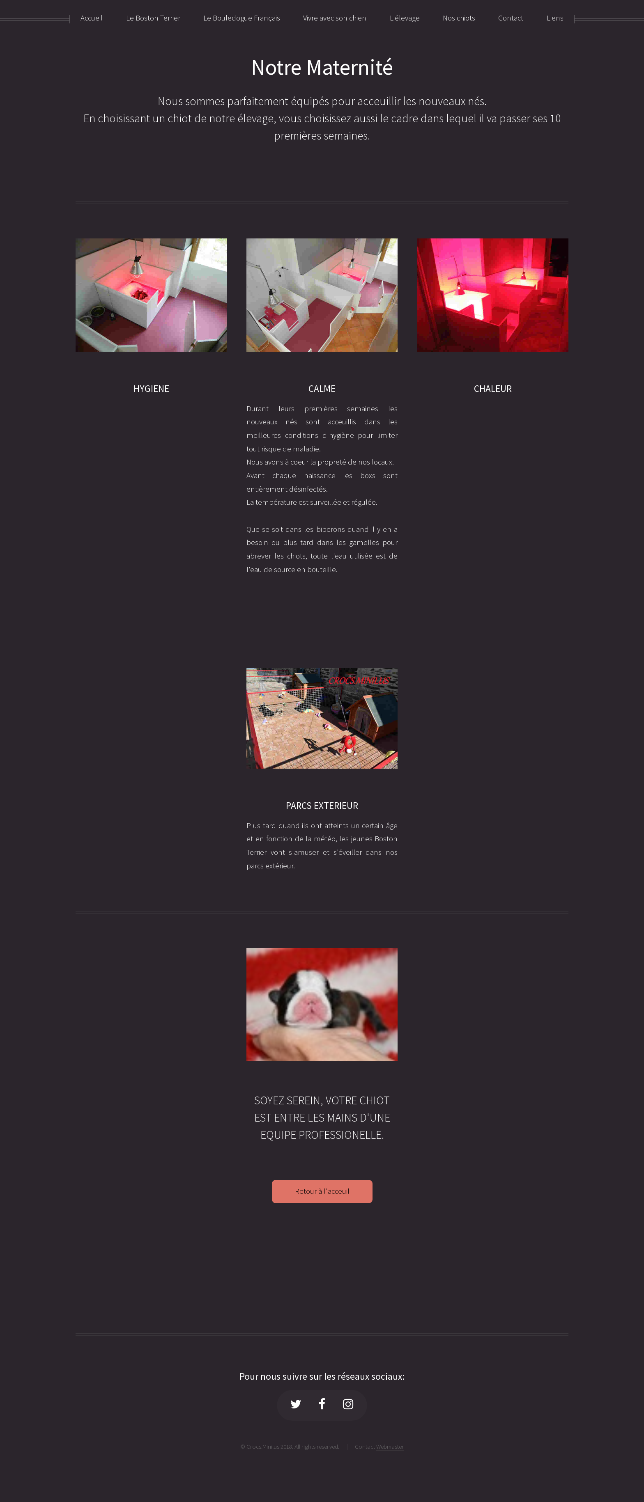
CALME (322, 388)
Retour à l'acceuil (322, 1191)
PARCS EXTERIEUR (322, 805)
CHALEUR (493, 388)
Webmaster (390, 1446)
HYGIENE (151, 388)
